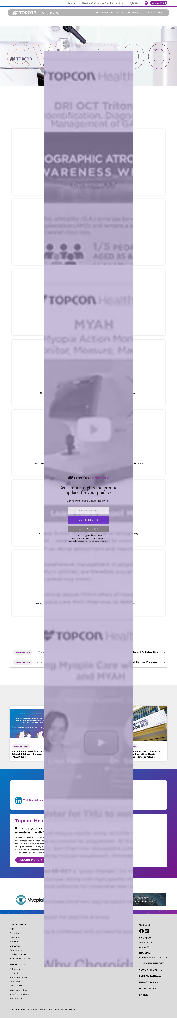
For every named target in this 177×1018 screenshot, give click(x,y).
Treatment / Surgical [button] (153, 12)
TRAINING (144, 952)
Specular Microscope (20, 958)
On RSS (143, 995)
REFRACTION (17, 964)
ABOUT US (73, 3)
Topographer (16, 950)
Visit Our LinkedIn (33, 800)
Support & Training (114, 3)
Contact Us (159, 3)
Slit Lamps (15, 946)
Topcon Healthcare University (153, 957)
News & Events (90, 3)
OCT (12, 929)
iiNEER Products (17, 998)
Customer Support (151, 963)
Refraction (117, 12)
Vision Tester (16, 986)
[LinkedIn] (146, 931)
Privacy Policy (148, 982)
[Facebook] (141, 931)
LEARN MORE (29, 860)
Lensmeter (15, 973)
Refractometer (17, 969)
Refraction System (18, 977)
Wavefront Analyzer (19, 994)
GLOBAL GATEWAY (150, 976)
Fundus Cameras (18, 954)
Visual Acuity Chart (19, 990)
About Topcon (146, 942)
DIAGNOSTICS (18, 924)
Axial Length (16, 937)
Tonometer (15, 981)
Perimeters (15, 933)
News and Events (150, 969)
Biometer (14, 941)
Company (145, 938)
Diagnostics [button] (101, 12)
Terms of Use (147, 988)
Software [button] (133, 12)
